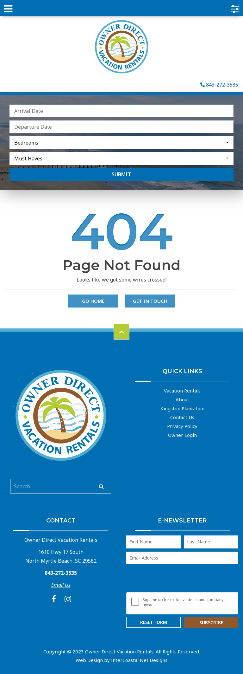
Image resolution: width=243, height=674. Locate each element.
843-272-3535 (219, 85)
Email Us (61, 584)
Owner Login (182, 435)
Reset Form (153, 622)
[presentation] (174, 579)
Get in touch (150, 301)
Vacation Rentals (182, 390)
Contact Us (182, 417)
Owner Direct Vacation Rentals (121, 47)
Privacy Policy (182, 426)
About (182, 399)
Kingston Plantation (182, 408)
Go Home (93, 301)
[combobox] (121, 142)
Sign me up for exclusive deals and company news (183, 602)
